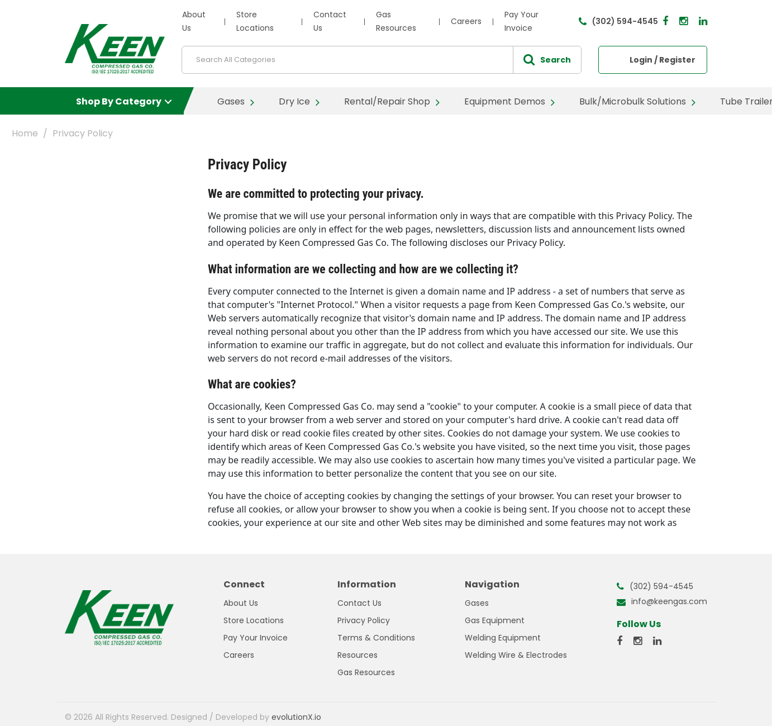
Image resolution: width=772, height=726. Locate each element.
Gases (231, 101)
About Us (240, 603)
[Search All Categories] (382, 60)
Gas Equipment (495, 620)
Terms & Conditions (376, 637)
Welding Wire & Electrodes (516, 655)
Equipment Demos (504, 101)
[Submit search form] (547, 59)
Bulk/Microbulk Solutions (632, 101)
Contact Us (359, 603)
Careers (466, 21)
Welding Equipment (503, 637)
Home (25, 133)
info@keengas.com (669, 601)
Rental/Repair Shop (387, 101)
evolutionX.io (296, 717)
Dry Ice (294, 101)
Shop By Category (118, 101)
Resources (357, 655)
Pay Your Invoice (255, 637)
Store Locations (253, 620)
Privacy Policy (363, 620)
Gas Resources (366, 672)
